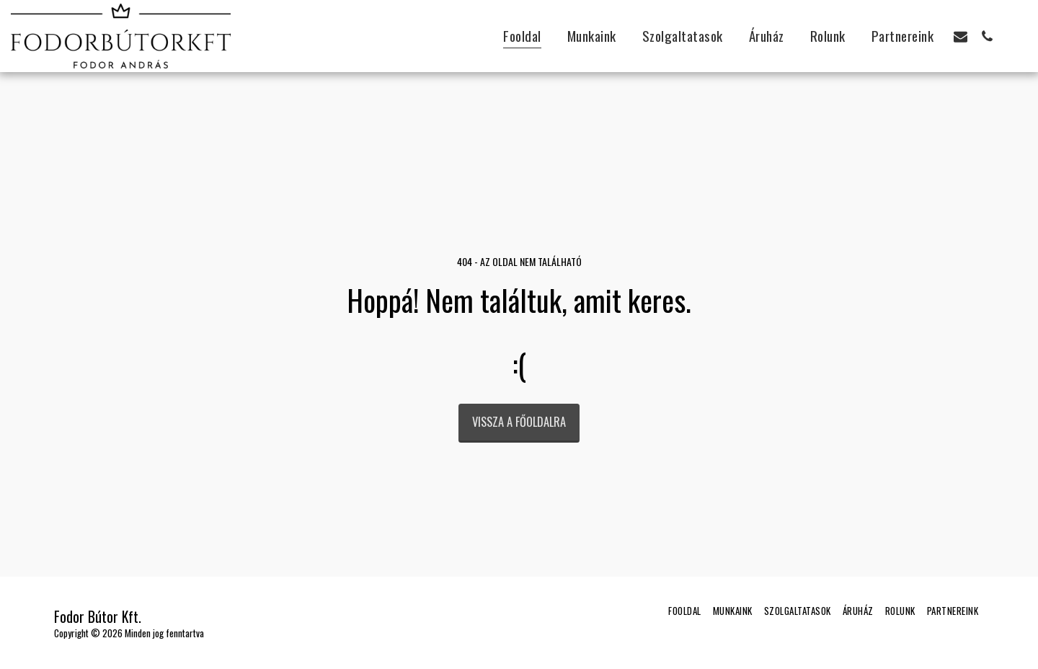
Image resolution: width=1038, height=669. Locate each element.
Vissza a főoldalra (519, 421)
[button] (960, 36)
